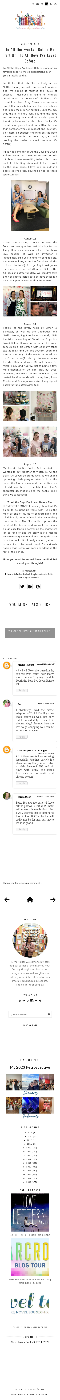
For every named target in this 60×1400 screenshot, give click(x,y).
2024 (30, 1132)
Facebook (19, 574)
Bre (19, 704)
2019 (29, 1151)
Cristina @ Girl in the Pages (32, 750)
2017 (29, 1159)
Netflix (50, 574)
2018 (29, 1155)
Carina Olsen (24, 796)
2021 (29, 1144)
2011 (29, 1182)
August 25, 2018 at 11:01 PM (46, 753)
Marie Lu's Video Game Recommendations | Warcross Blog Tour (30, 1281)
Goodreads (26, 574)
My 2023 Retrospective (30, 1067)
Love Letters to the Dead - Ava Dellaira (30, 1234)
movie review (43, 574)
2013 (29, 1174)
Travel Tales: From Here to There (30, 1327)
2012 (29, 1178)
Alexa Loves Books (26, 1389)
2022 (29, 1140)
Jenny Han (34, 574)
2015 (29, 1167)
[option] (30, 624)
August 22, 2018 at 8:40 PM (46, 703)
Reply (21, 690)
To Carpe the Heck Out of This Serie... (30, 631)
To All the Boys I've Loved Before (28, 577)
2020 (29, 1148)
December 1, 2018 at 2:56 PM (46, 796)
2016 (29, 1163)
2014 (29, 1170)
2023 (30, 1136)
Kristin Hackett (25, 664)
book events (12, 574)
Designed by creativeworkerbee (30, 1394)
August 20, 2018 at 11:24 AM (46, 664)
